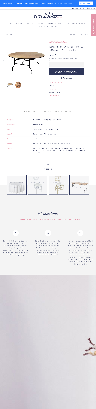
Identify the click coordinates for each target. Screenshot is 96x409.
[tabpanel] (48, 131)
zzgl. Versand (56, 114)
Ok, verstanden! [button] (86, 3)
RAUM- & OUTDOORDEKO (76, 23)
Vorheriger (74, 35)
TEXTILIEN (40, 23)
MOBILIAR (28, 23)
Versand (63, 58)
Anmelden (82, 8)
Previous (4, 61)
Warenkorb (91, 8)
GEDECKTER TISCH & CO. (48, 26)
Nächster (85, 35)
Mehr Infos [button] (68, 3)
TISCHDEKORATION (55, 23)
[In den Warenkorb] (66, 71)
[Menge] (66, 64)
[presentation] (30, 106)
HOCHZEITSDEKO (15, 23)
